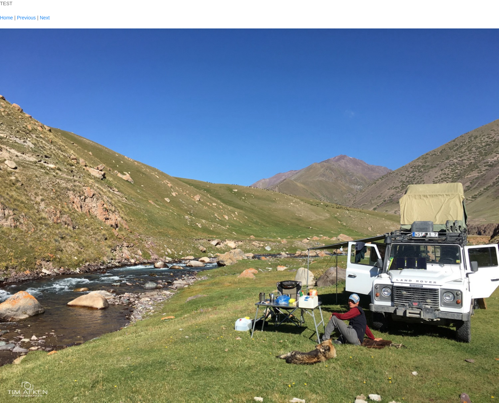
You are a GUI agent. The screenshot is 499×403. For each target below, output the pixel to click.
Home (6, 17)
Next (45, 17)
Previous (26, 17)
